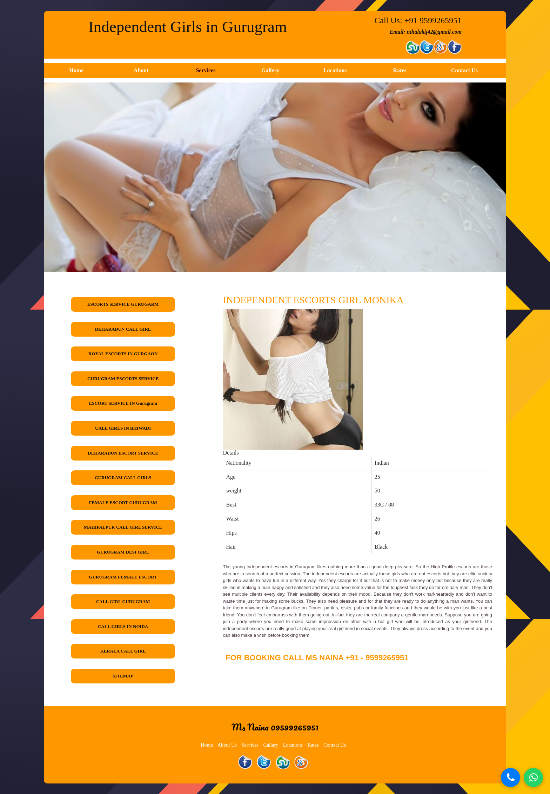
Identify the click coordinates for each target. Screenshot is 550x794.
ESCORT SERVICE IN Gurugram (123, 403)
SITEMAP (123, 676)
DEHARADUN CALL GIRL (123, 329)
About (141, 70)
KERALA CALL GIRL (123, 651)
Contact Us (464, 70)
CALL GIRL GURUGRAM (123, 601)
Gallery (270, 70)
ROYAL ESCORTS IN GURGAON (122, 353)
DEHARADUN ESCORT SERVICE (123, 453)
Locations (335, 70)
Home (76, 70)
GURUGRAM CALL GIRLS (123, 477)
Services (205, 70)
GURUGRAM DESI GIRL (123, 552)
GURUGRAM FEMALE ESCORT (123, 577)
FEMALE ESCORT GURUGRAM (123, 502)
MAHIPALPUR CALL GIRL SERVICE (123, 527)
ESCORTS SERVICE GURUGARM (123, 304)
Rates (399, 70)
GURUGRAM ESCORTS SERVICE (123, 378)
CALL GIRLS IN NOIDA (123, 626)
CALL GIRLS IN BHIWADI (123, 428)
